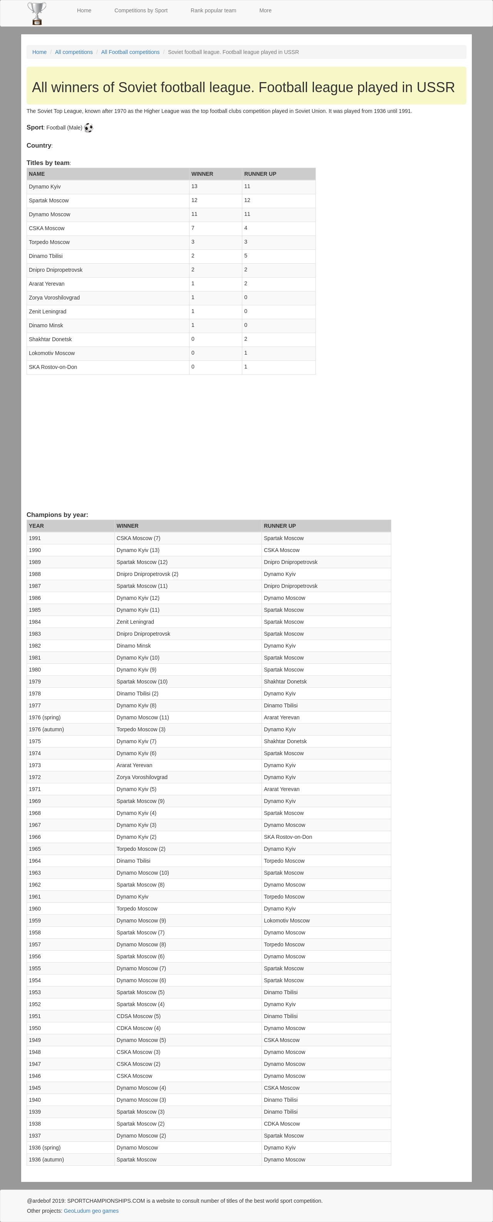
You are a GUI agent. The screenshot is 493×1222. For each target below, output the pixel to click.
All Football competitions (130, 52)
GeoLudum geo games (91, 1211)
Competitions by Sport (141, 10)
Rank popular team (213, 10)
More (265, 10)
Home (84, 10)
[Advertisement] (246, 450)
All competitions (74, 52)
